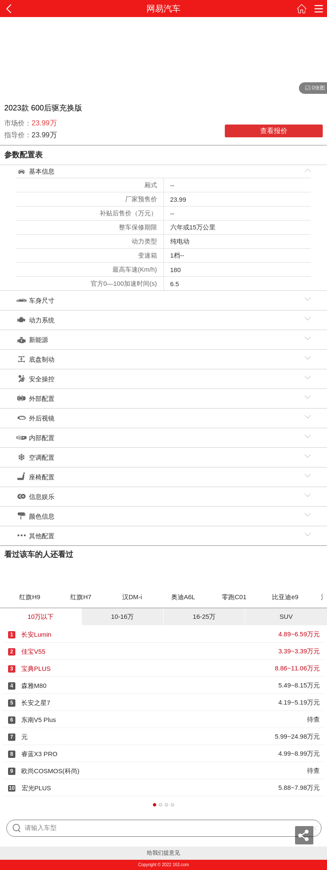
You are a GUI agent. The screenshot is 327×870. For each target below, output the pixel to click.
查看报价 (273, 130)
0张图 (312, 88)
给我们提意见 (163, 853)
